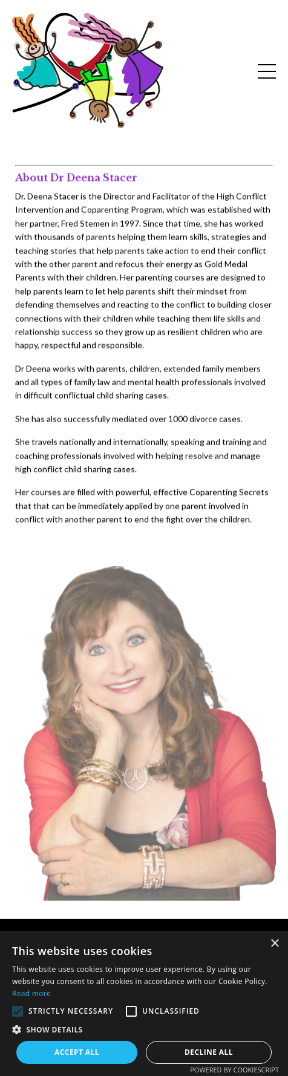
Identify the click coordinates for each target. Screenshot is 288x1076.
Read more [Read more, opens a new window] (31, 993)
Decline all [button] (209, 1052)
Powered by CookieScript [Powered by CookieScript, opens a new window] (234, 1069)
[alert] (144, 1003)
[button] (17, 1011)
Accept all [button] (76, 1052)
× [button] (274, 943)
